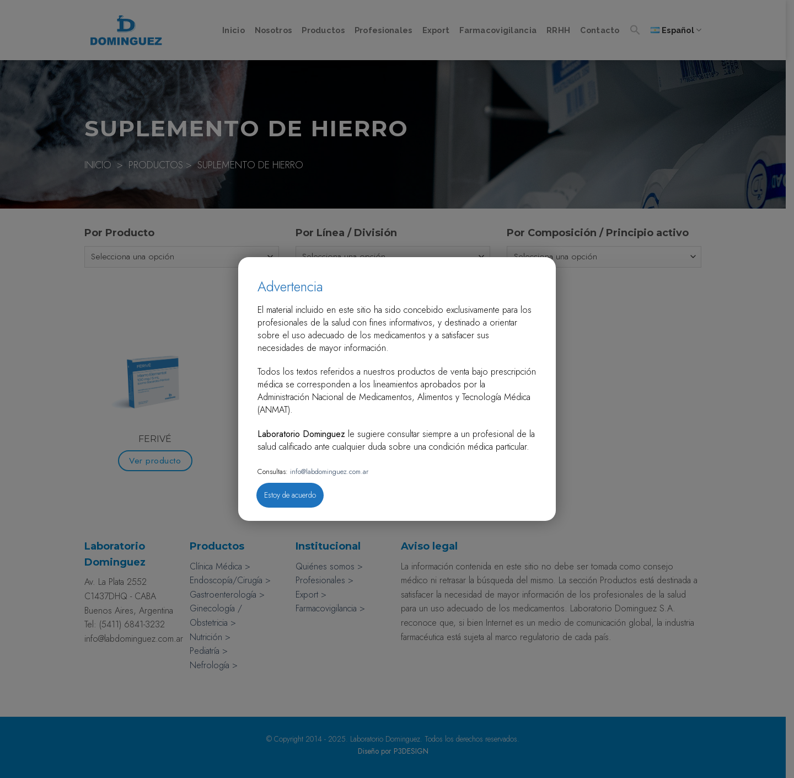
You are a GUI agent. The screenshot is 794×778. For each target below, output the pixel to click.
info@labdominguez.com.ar (328, 471)
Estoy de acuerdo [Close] (290, 494)
